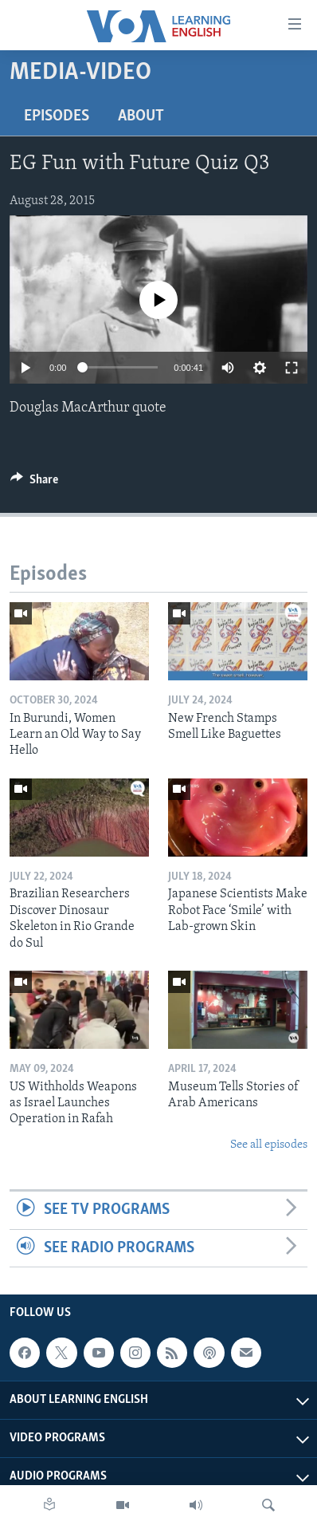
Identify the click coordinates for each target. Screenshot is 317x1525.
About (141, 116)
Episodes (56, 116)
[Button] (34, 483)
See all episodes (268, 1145)
